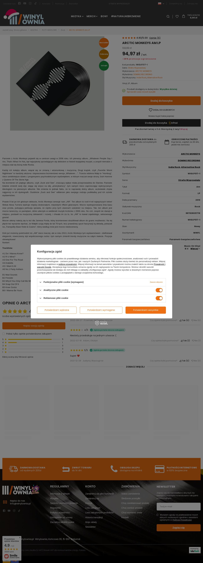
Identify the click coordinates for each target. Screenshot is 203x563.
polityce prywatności (68, 264)
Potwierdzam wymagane (101, 310)
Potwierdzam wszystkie (145, 310)
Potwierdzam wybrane (57, 310)
